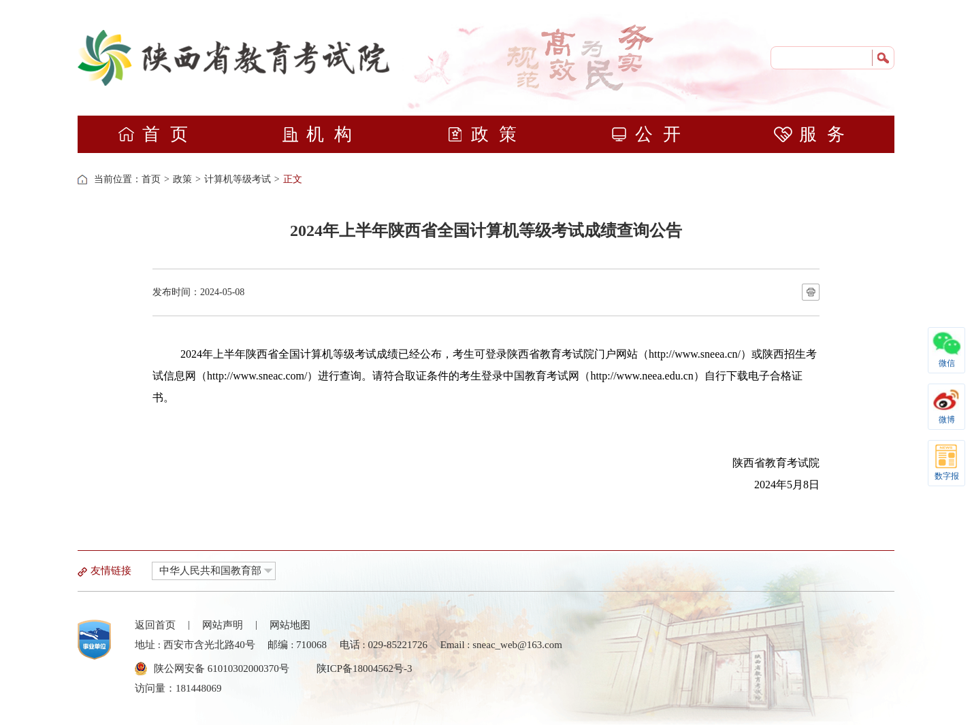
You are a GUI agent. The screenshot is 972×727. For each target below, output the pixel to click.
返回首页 (155, 625)
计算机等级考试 (237, 179)
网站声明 (222, 625)
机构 (321, 134)
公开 (650, 134)
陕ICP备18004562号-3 (364, 668)
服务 (814, 134)
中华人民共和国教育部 (210, 570)
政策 (486, 134)
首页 (157, 134)
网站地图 (290, 625)
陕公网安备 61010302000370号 (221, 668)
